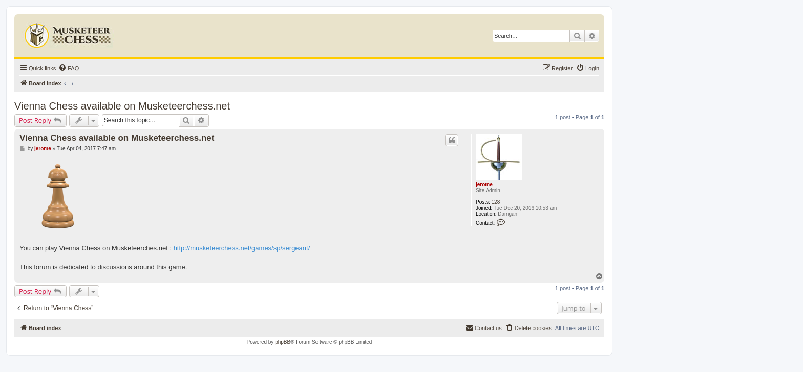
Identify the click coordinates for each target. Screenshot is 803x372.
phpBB (282, 342)
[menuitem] (68, 68)
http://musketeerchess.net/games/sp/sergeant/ (242, 248)
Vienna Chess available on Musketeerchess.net (122, 106)
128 (496, 202)
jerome (484, 184)
